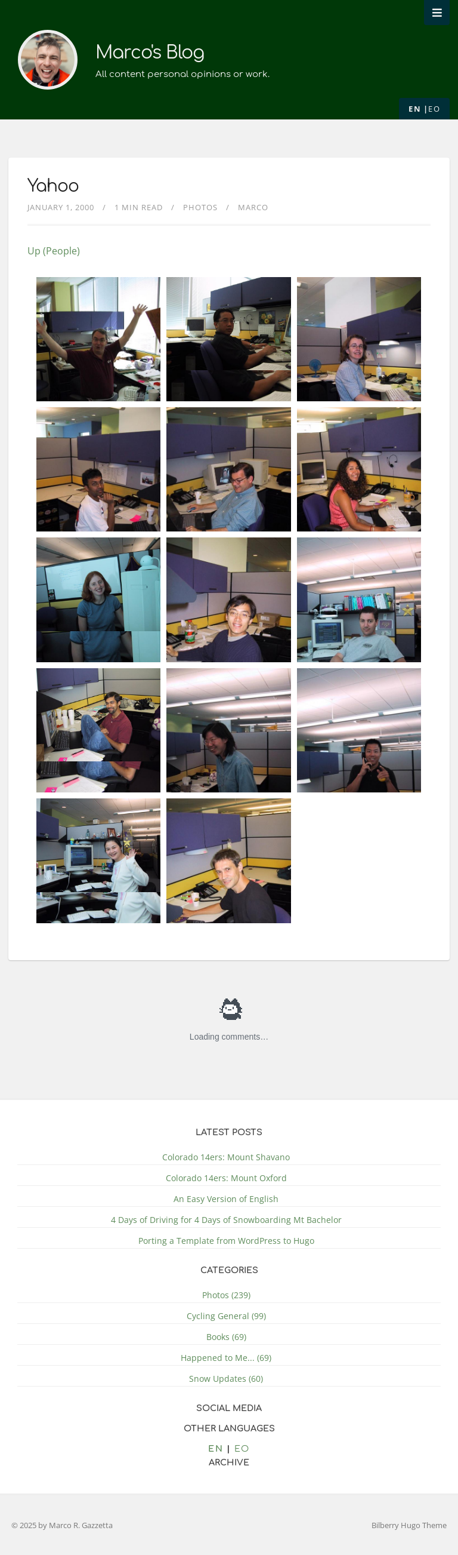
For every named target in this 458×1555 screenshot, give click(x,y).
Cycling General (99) (226, 1316)
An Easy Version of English (226, 1198)
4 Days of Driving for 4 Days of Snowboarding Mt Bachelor (226, 1219)
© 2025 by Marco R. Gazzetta (62, 1525)
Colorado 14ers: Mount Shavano (226, 1157)
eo (434, 108)
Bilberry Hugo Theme (409, 1525)
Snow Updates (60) (226, 1378)
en (415, 108)
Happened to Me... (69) (226, 1357)
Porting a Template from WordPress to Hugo (226, 1240)
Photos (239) (226, 1295)
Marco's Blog (149, 53)
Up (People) (53, 250)
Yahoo (53, 186)
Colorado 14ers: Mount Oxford (226, 1178)
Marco (253, 207)
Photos (200, 207)
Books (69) (226, 1336)
